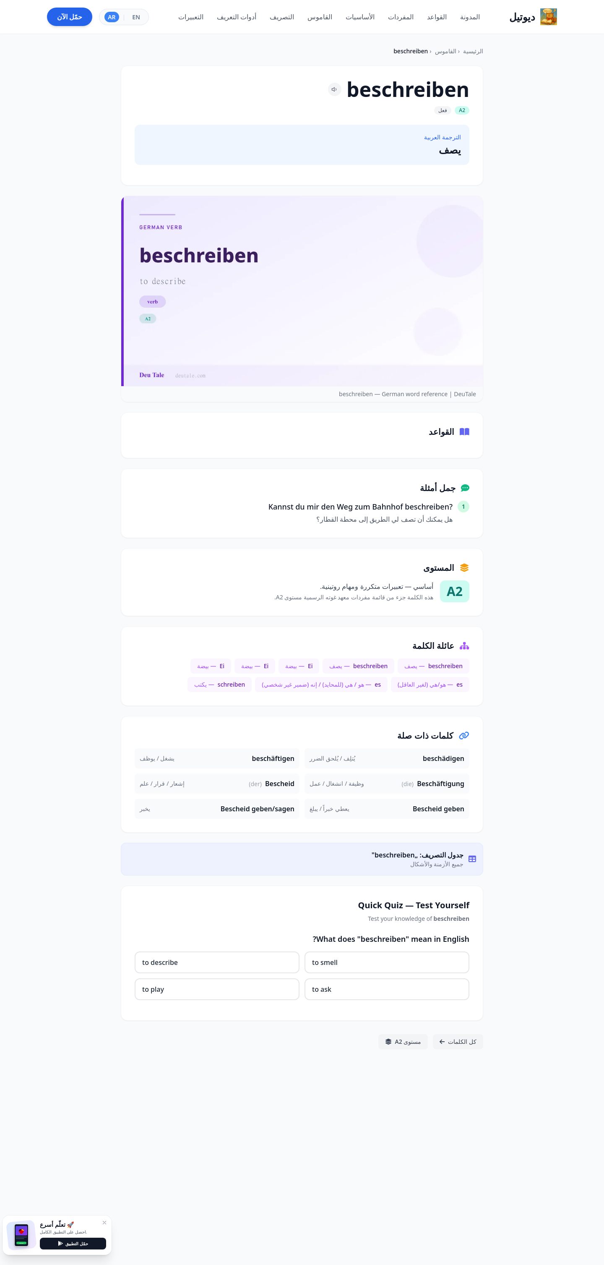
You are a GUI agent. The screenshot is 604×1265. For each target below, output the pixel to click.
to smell (325, 962)
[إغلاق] (104, 1223)
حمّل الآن (69, 16)
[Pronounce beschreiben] (334, 89)
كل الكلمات (458, 1041)
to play (153, 989)
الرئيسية (473, 51)
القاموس (445, 51)
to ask (321, 989)
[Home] (533, 16)
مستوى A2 (403, 1041)
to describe (160, 962)
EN (136, 17)
